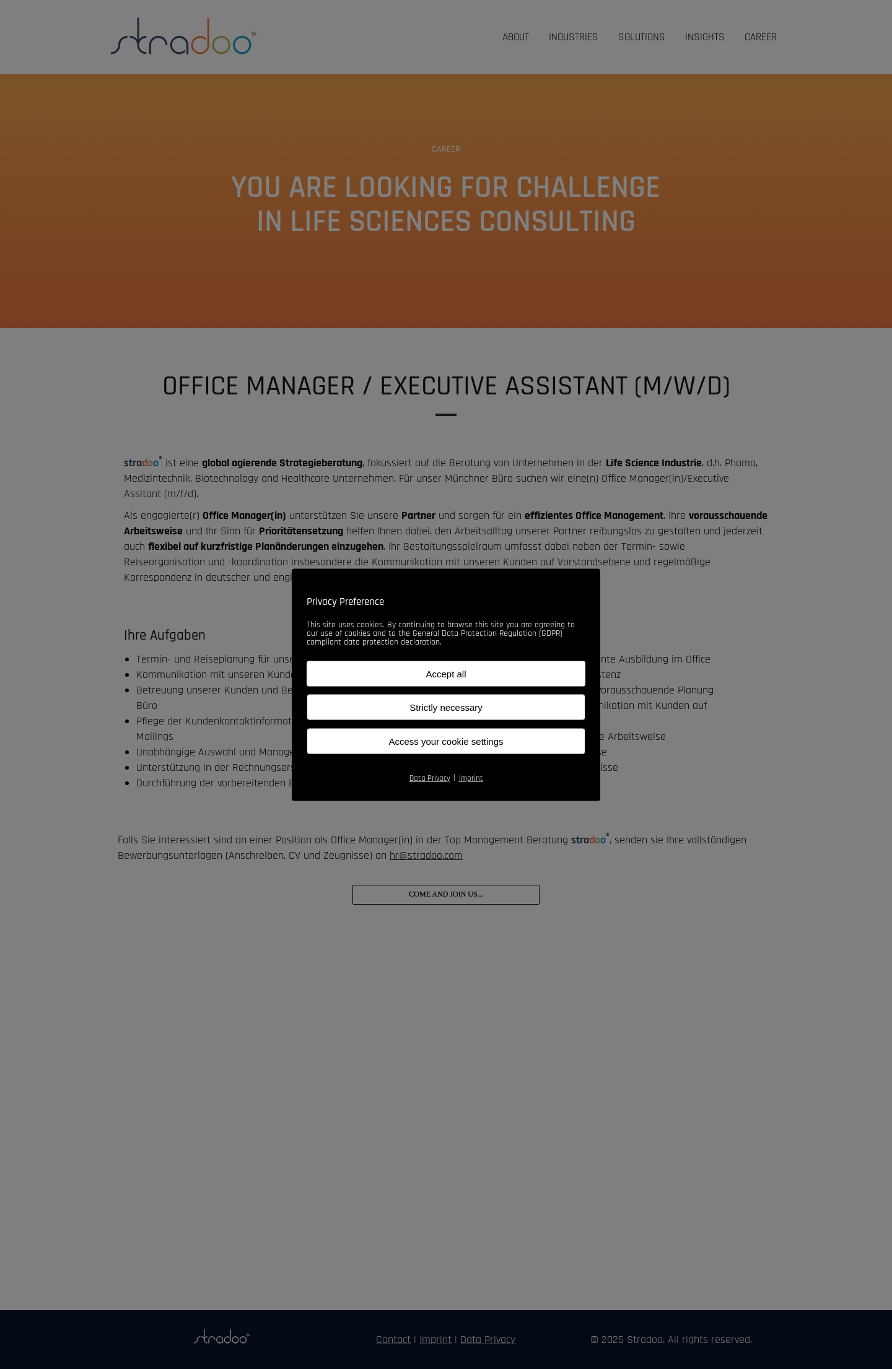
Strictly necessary (446, 707)
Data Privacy (429, 778)
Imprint (471, 778)
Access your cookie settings (445, 741)
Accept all (446, 673)
